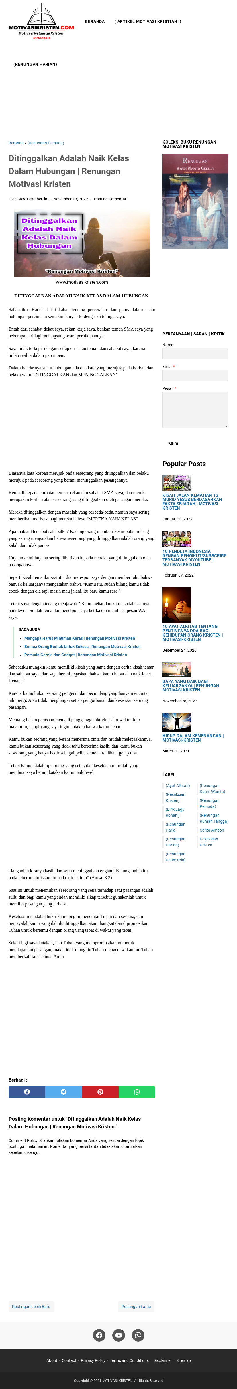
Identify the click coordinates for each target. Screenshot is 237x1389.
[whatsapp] (137, 1092)
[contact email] (195, 375)
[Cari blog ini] (225, 42)
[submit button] (173, 443)
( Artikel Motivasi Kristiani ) (148, 21)
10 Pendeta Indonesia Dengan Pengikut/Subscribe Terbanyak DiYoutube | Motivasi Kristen (194, 558)
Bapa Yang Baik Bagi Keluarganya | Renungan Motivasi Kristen (190, 685)
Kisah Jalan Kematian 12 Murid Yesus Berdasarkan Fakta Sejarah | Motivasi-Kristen (192, 501)
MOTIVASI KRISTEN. (118, 1381)
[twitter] (63, 1092)
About (51, 1360)
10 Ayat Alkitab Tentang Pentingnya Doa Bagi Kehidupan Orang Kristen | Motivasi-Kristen (192, 633)
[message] (195, 410)
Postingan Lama (136, 1306)
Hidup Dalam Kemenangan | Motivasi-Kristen (193, 738)
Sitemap (183, 1360)
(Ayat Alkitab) (178, 785)
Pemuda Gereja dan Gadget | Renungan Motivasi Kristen (75, 655)
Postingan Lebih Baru (31, 1306)
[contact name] (195, 353)
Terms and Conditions (129, 1360)
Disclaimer (162, 1360)
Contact (69, 1360)
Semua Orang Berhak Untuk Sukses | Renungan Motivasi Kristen (82, 646)
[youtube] (118, 1335)
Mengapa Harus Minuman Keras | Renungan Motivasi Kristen (79, 638)
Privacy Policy (93, 1360)
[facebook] (27, 1092)
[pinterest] (100, 1092)
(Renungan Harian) (35, 64)
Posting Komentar (110, 199)
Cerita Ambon (212, 830)
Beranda (95, 21)
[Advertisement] (118, 91)
